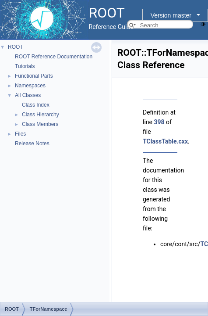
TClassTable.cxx (165, 141)
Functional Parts (34, 76)
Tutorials (25, 66)
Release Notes (32, 143)
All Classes (28, 95)
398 (159, 122)
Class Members (40, 124)
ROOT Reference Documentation (53, 57)
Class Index (35, 105)
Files (20, 134)
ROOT (15, 47)
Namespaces (30, 86)
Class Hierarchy (40, 114)
